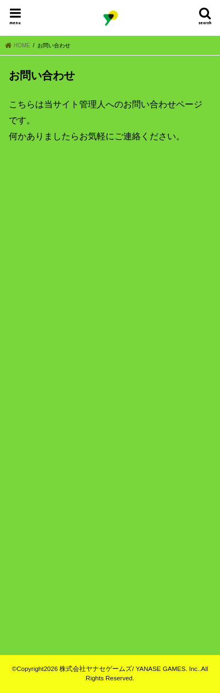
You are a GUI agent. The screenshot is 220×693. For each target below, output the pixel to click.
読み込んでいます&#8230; (110, 372)
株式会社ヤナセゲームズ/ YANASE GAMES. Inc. (129, 668)
